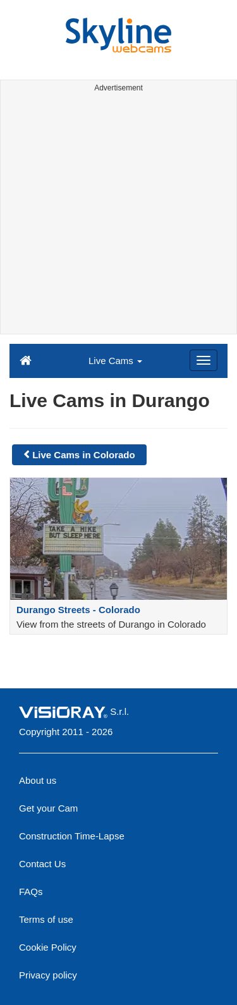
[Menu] (203, 360)
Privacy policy (48, 975)
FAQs (31, 891)
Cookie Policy (47, 947)
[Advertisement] (118, 215)
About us (37, 780)
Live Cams (115, 360)
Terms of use (46, 919)
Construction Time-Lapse (72, 836)
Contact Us (42, 863)
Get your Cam (48, 808)
